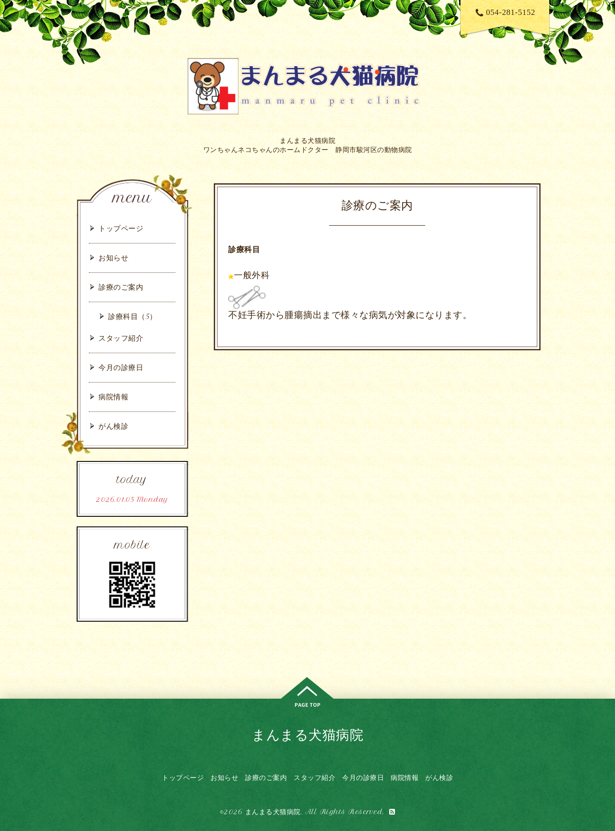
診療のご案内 (120, 287)
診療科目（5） (132, 316)
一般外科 (252, 275)
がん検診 (113, 426)
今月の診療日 (120, 367)
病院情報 (113, 396)
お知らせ (113, 257)
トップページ (120, 228)
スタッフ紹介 (120, 338)
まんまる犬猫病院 (307, 734)
